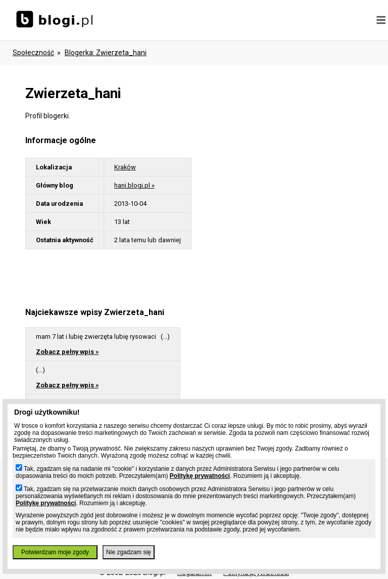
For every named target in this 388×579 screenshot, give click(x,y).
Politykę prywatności (200, 475)
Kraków (125, 167)
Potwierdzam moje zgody (55, 552)
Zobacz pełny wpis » (67, 351)
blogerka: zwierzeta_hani (106, 53)
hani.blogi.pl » (134, 185)
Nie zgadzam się (128, 552)
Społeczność (33, 53)
